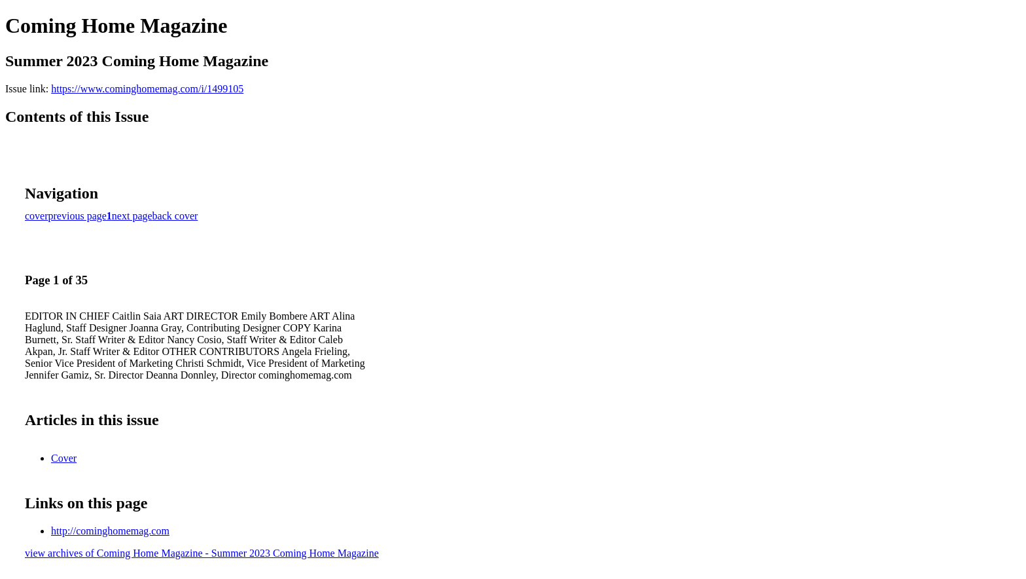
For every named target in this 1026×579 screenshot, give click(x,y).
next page (132, 215)
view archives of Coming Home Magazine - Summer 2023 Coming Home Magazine (202, 553)
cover (36, 215)
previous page (77, 215)
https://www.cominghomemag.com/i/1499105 (147, 88)
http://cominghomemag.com (110, 530)
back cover (175, 215)
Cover (64, 458)
